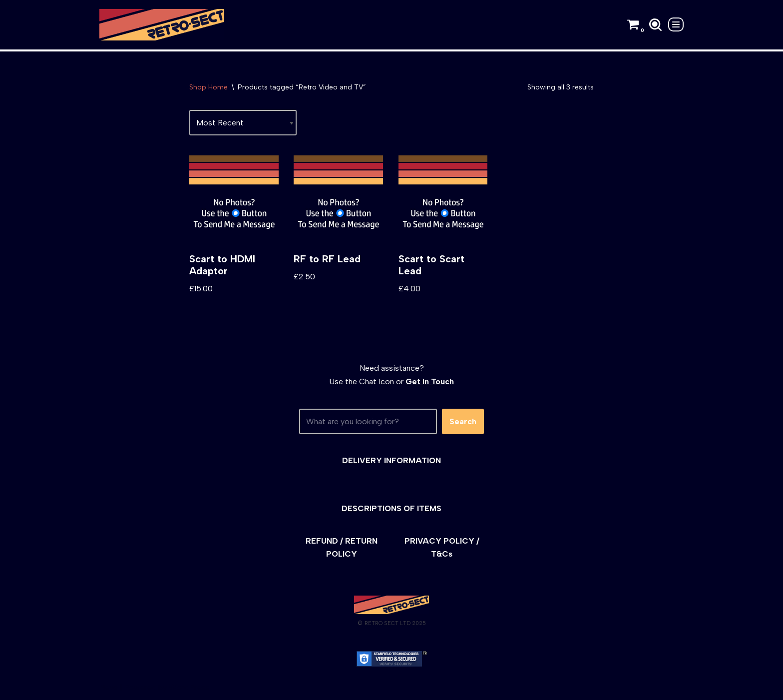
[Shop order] (243, 122)
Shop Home (208, 87)
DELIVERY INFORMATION (391, 460)
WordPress (189, 687)
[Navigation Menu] (676, 24)
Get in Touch (429, 381)
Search (462, 421)
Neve (108, 687)
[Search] (655, 24)
